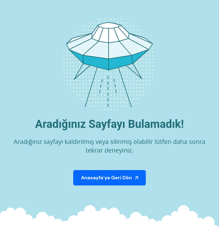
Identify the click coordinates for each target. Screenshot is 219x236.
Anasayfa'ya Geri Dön (106, 177)
